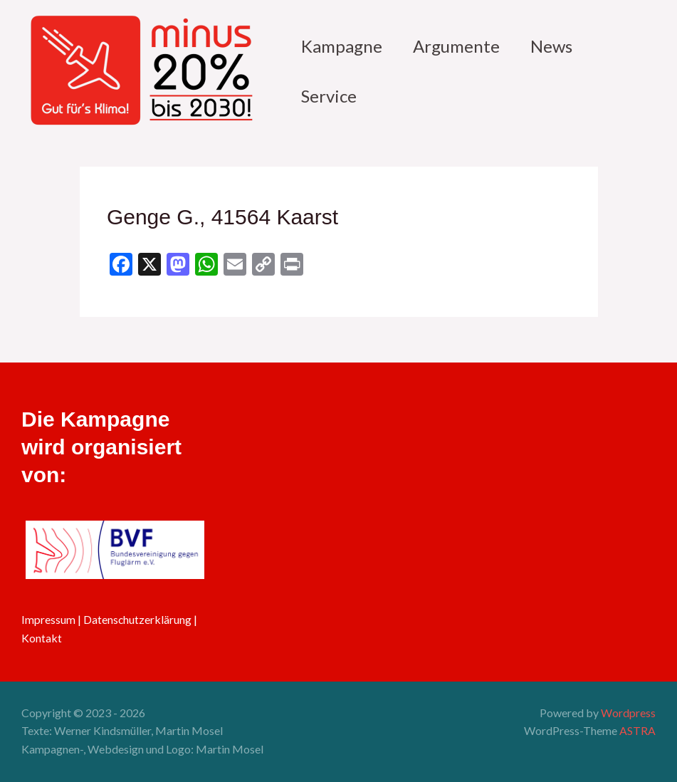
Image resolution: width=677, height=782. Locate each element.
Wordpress (628, 712)
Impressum (48, 619)
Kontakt (41, 638)
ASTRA (637, 730)
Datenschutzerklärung (137, 619)
